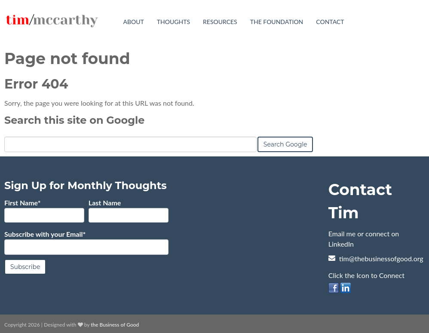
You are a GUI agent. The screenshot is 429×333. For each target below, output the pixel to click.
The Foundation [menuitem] (276, 21)
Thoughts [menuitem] (173, 21)
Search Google (285, 144)
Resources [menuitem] (220, 21)
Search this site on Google (74, 119)
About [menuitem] (133, 21)
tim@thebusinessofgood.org (381, 258)
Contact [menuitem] (330, 21)
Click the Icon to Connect (366, 275)
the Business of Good (115, 324)
